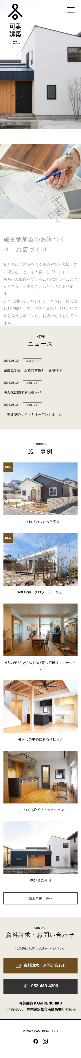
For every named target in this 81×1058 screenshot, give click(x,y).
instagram (45, 1041)
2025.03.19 (11, 360)
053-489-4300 (40, 986)
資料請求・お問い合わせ (40, 966)
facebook (35, 1041)
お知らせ (32, 382)
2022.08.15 (11, 404)
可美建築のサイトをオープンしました (32, 414)
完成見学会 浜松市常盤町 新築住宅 (34, 370)
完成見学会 (32, 360)
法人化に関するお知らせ (22, 392)
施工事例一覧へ (41, 898)
